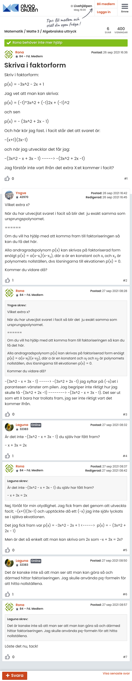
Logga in (104, 12)
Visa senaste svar (116, 674)
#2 (125, 281)
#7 (125, 657)
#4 (125, 456)
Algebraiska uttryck (59, 31)
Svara (17, 675)
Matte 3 (32, 31)
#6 (125, 595)
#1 (126, 179)
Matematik (13, 31)
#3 (125, 415)
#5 (125, 550)
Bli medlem (106, 4)
